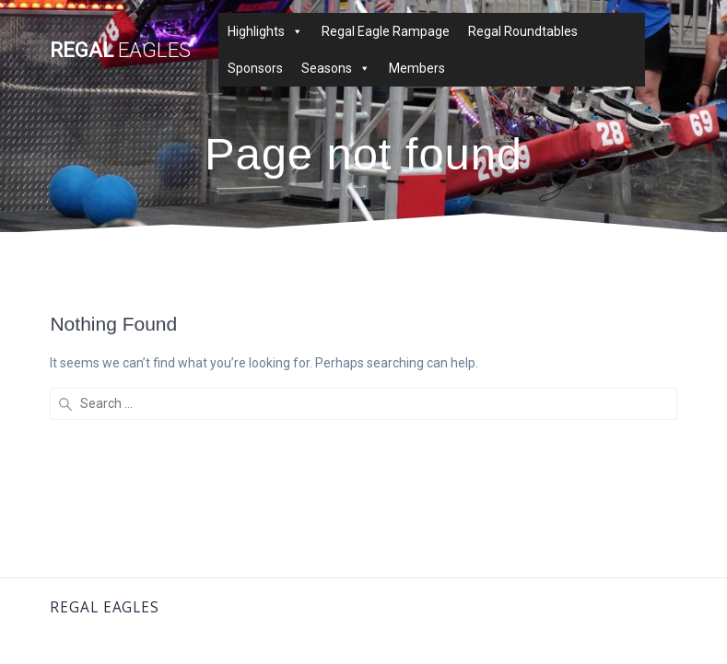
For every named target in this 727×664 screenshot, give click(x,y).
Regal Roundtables (523, 31)
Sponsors (255, 68)
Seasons (335, 68)
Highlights (265, 31)
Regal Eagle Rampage (386, 31)
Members (417, 68)
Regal (120, 50)
